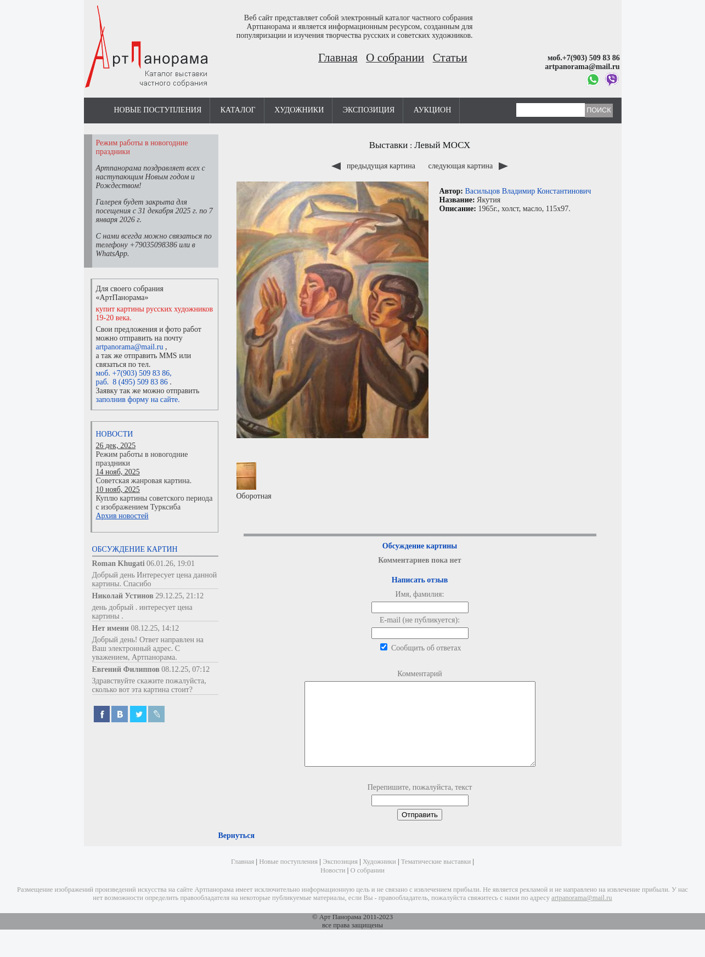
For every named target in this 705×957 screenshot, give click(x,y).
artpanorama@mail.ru (129, 347)
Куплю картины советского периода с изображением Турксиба (154, 502)
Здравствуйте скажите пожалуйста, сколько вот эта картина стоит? (149, 685)
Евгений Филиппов (126, 669)
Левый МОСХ (442, 145)
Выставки (388, 145)
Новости (114, 434)
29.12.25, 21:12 (179, 596)
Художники (299, 110)
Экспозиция (368, 110)
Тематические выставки (436, 878)
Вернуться (236, 852)
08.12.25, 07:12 (185, 669)
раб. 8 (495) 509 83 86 (132, 382)
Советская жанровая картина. (144, 481)
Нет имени (110, 628)
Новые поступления (158, 110)
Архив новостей (122, 516)
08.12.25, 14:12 (155, 628)
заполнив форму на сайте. (138, 399)
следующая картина (467, 166)
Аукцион (433, 110)
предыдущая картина (374, 166)
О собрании (395, 57)
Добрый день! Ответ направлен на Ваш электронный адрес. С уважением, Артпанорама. (148, 648)
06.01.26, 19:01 (170, 563)
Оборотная (254, 481)
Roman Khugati (118, 563)
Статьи (450, 57)
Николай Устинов (123, 596)
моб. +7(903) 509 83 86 (133, 373)
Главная (338, 57)
